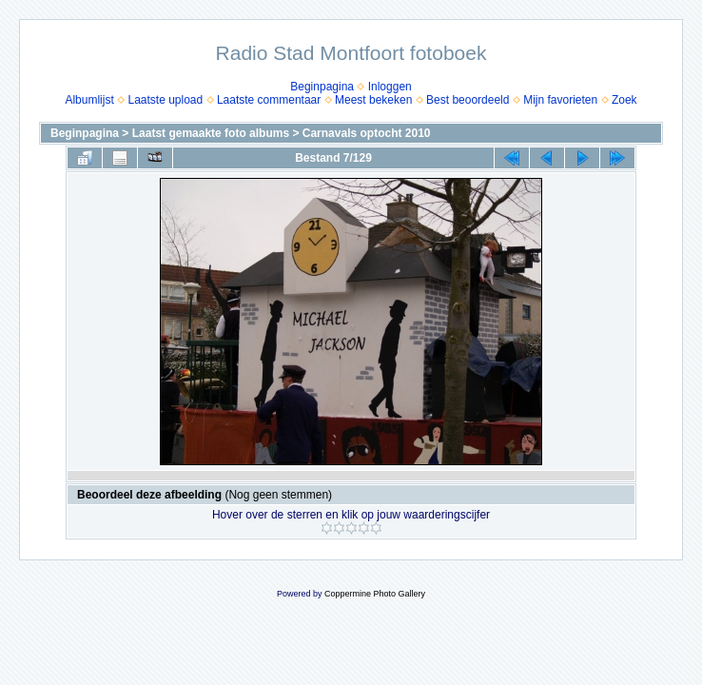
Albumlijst (89, 100)
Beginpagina (322, 86)
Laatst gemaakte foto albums (210, 133)
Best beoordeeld (467, 100)
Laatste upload (165, 100)
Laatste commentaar (269, 100)
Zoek (624, 100)
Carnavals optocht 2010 (366, 133)
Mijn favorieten (560, 100)
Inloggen (390, 86)
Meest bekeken (373, 100)
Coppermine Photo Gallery (374, 593)
